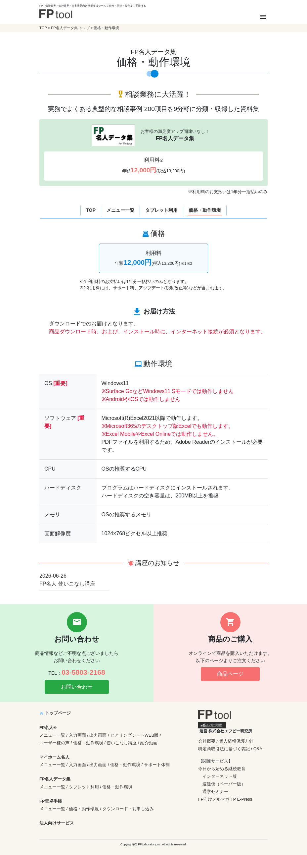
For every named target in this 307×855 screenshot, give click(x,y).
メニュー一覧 (120, 210)
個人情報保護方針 (236, 741)
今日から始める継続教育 (221, 768)
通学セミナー (215, 791)
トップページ (55, 713)
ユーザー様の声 (54, 742)
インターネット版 (219, 776)
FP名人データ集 (54, 778)
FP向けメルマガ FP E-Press (225, 799)
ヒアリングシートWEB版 (134, 735)
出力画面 (98, 735)
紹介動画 (148, 742)
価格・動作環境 (205, 210)
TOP (43, 28)
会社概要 (206, 741)
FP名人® (48, 727)
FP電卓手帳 (50, 801)
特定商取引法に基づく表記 (224, 748)
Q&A (257, 748)
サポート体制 (157, 764)
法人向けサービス (56, 823)
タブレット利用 (161, 210)
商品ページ (230, 674)
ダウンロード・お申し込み (128, 808)
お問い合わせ (77, 687)
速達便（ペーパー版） (223, 783)
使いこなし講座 (122, 742)
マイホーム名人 (54, 757)
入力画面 (77, 735)
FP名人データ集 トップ (70, 28)
